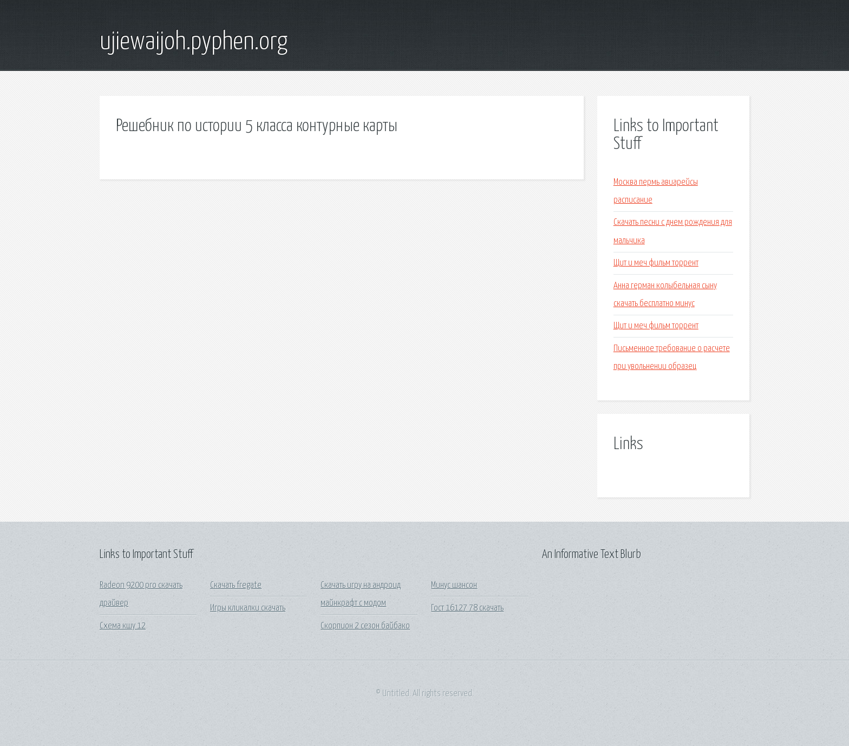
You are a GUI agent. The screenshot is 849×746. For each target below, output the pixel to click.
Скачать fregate (236, 585)
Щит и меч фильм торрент (655, 263)
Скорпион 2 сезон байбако (365, 626)
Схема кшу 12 (123, 626)
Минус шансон (454, 585)
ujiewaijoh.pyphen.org (194, 42)
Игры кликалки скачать (247, 608)
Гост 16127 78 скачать (467, 608)
